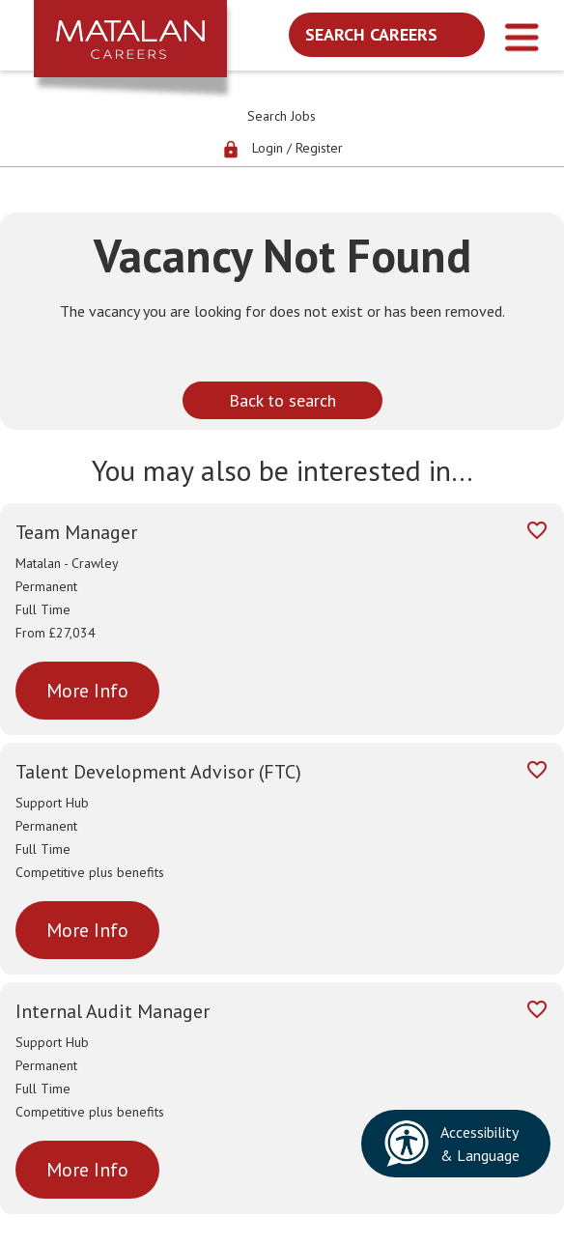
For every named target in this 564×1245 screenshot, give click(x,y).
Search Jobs (281, 116)
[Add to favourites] (537, 533)
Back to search (282, 400)
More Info (87, 690)
